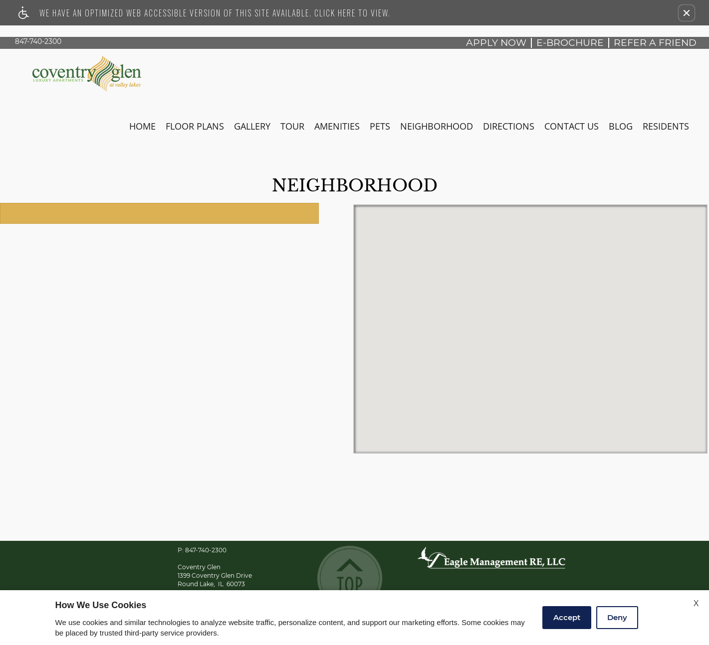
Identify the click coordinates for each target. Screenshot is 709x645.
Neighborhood (436, 126)
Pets (380, 126)
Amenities (337, 126)
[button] (687, 13)
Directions (508, 126)
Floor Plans (195, 126)
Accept (566, 617)
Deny (617, 617)
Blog (621, 126)
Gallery (252, 126)
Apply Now (496, 42)
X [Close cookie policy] (696, 603)
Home (142, 126)
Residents (666, 126)
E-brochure (570, 42)
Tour (292, 126)
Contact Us (571, 126)
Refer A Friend (655, 42)
